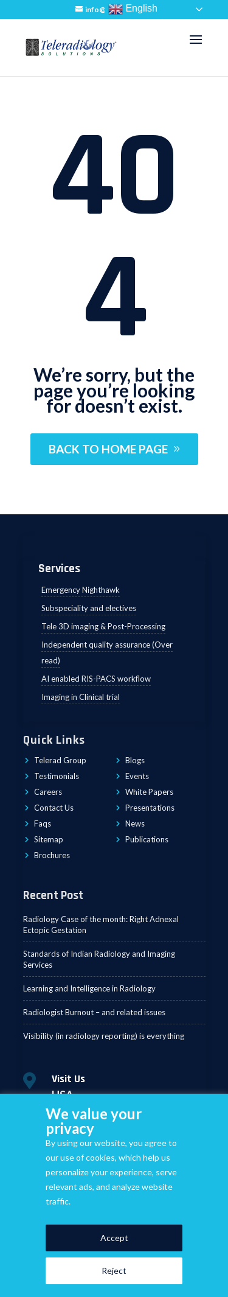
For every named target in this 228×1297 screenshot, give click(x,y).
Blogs (135, 760)
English (132, 9)
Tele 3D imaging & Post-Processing (103, 626)
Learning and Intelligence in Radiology (89, 988)
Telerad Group (60, 760)
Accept (114, 1237)
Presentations (149, 808)
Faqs (42, 823)
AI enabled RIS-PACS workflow (96, 678)
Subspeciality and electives (88, 608)
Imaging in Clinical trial (80, 697)
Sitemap (48, 839)
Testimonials (56, 776)
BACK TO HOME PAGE (108, 449)
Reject (114, 1270)
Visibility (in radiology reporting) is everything (103, 1036)
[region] (114, 1195)
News (135, 823)
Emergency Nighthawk (80, 590)
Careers (48, 792)
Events (137, 776)
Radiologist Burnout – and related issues (94, 1012)
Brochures (52, 855)
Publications (146, 839)
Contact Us (54, 808)
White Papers (149, 792)
